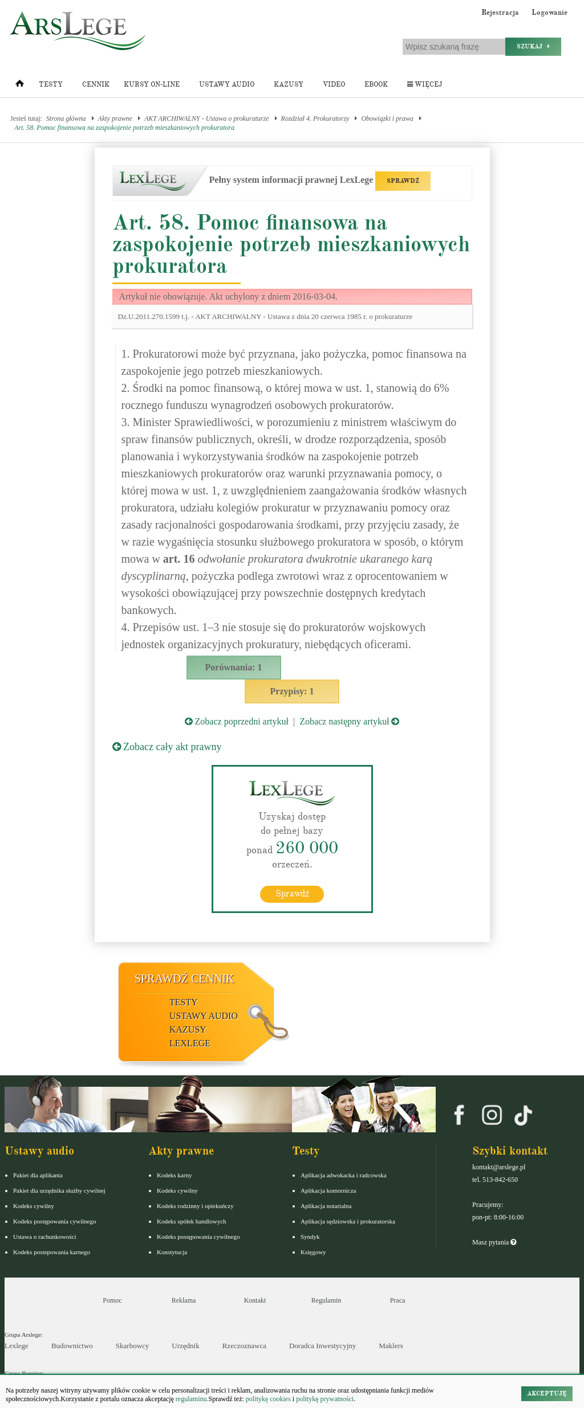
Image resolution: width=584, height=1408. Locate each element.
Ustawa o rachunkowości (44, 1236)
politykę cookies (268, 1399)
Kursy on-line (152, 84)
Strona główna (66, 118)
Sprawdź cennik (184, 978)
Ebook (376, 84)
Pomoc (112, 1300)
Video (334, 84)
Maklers (391, 1345)
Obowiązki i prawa (387, 118)
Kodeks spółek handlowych (191, 1221)
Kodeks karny (174, 1175)
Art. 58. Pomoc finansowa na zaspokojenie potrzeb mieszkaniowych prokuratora (124, 128)
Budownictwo (72, 1345)
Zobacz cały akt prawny (167, 746)
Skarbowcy (132, 1345)
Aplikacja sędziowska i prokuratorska (348, 1221)
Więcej (424, 84)
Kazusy (288, 84)
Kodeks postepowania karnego (51, 1252)
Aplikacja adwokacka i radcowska (344, 1175)
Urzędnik (185, 1345)
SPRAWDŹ (403, 181)
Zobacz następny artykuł (349, 721)
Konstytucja (172, 1252)
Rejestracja (500, 12)
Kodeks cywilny (33, 1205)
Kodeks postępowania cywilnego (54, 1221)
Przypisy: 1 (292, 691)
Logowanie (549, 12)
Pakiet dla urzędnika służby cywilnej (59, 1190)
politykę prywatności (325, 1399)
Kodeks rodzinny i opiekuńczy (195, 1205)
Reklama (184, 1300)
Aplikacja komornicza (328, 1190)
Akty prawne (115, 118)
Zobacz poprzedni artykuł (237, 721)
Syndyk (310, 1236)
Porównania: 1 (233, 667)
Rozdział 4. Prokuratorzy (315, 118)
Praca (397, 1300)
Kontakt (255, 1300)
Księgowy (313, 1252)
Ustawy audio (226, 84)
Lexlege (17, 1345)
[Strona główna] (19, 86)
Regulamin (326, 1300)
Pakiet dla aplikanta (38, 1175)
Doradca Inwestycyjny (322, 1345)
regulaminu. (191, 1399)
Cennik (96, 84)
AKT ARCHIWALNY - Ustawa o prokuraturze (206, 118)
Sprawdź (292, 893)
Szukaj (533, 46)
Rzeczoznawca (244, 1345)
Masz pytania (494, 1242)
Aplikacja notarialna (326, 1205)
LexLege (189, 1043)
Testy (51, 84)
